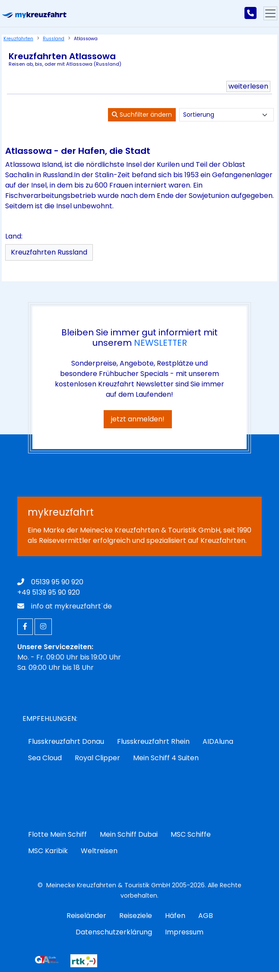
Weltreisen (99, 851)
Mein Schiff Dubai (129, 834)
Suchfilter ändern (142, 114)
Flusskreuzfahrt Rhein (153, 741)
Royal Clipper (97, 758)
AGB (205, 916)
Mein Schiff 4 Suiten (166, 758)
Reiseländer (86, 916)
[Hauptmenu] (270, 13)
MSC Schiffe (191, 834)
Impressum (184, 932)
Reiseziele (135, 916)
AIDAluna (218, 741)
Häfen (175, 916)
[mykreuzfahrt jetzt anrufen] (250, 13)
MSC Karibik (48, 851)
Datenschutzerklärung (114, 932)
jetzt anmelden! (138, 419)
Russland (53, 38)
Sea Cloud (45, 758)
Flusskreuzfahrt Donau (66, 741)
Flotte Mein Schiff (57, 834)
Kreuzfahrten (18, 38)
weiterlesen (248, 86)
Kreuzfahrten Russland (49, 252)
